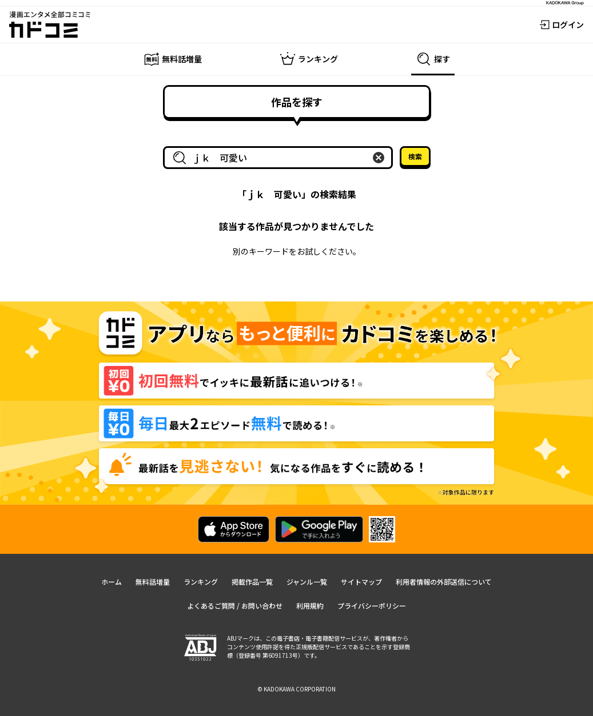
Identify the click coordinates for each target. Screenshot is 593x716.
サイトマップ (361, 581)
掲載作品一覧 (252, 581)
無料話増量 (153, 581)
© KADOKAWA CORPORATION (296, 689)
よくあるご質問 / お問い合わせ (234, 605)
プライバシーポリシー (371, 605)
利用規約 (310, 605)
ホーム (111, 581)
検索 (415, 156)
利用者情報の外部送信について (444, 581)
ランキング (201, 581)
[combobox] (280, 157)
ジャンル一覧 (306, 581)
